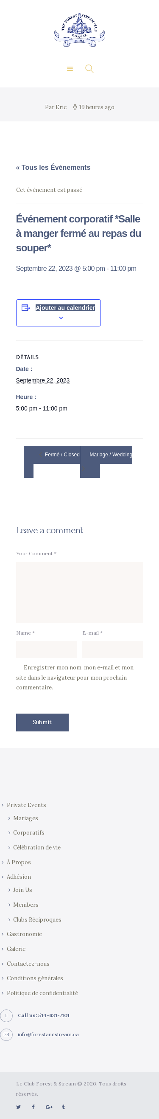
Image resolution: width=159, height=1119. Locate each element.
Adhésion (19, 876)
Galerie (16, 949)
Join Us (22, 890)
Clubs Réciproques (37, 919)
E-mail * (92, 633)
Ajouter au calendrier (65, 307)
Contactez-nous (28, 963)
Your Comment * (36, 553)
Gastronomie (24, 934)
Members (26, 904)
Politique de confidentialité (42, 993)
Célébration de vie (37, 847)
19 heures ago (96, 107)
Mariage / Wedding (111, 455)
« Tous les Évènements (53, 167)
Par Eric (56, 107)
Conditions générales (35, 978)
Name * (25, 633)
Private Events (26, 805)
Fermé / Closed (62, 455)
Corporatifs (29, 832)
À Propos (19, 862)
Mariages (25, 818)
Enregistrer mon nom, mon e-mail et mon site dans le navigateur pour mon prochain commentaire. (75, 677)
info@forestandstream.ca (48, 1034)
